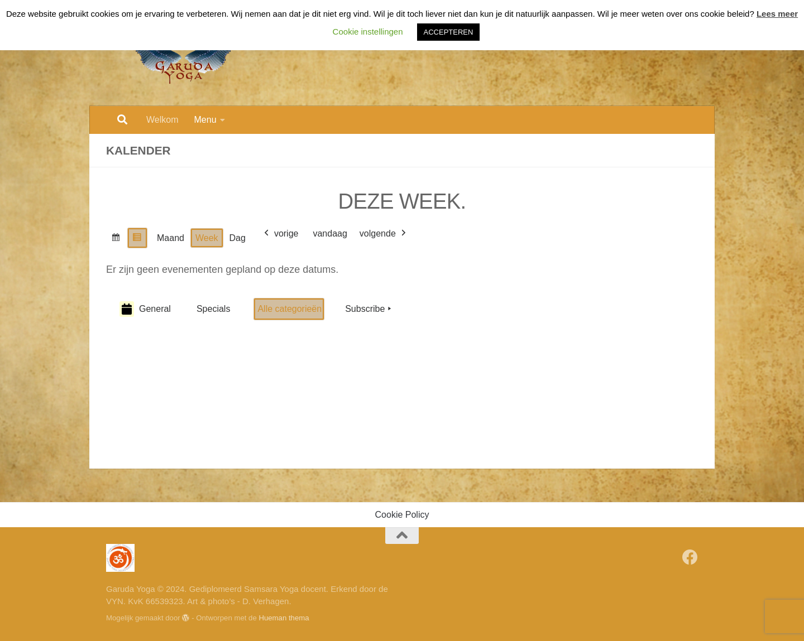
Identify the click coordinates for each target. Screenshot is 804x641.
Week (206, 238)
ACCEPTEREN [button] (448, 32)
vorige (280, 234)
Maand (170, 238)
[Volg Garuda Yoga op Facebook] (690, 557)
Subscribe (369, 309)
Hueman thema (284, 618)
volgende (384, 234)
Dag (237, 238)
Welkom (162, 119)
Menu (205, 119)
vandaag (330, 233)
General (145, 309)
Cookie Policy (402, 514)
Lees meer (777, 13)
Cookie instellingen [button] (368, 31)
